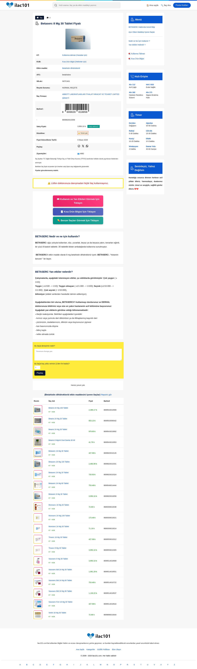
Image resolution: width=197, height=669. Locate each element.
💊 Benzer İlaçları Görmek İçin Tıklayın (78, 220)
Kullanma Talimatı (137, 54)
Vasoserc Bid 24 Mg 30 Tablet (60, 570)
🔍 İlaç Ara (166, 5)
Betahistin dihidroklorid (71, 68)
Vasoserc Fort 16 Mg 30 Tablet (60, 602)
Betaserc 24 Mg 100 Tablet (59, 462)
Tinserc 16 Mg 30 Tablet (58, 537)
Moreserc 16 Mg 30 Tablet (59, 505)
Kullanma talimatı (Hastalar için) (74, 55)
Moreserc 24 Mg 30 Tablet (59, 526)
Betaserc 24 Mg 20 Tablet (59, 473)
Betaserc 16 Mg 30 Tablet (59, 451)
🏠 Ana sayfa (152, 5)
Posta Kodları (182, 5)
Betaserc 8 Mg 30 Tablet (58, 494)
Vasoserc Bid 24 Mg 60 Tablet (60, 580)
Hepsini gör (106, 394)
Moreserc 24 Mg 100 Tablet (59, 516)
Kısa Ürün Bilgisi (136, 59)
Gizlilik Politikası (103, 649)
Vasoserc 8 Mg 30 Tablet (58, 559)
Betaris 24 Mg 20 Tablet (58, 419)
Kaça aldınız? (93, 126)
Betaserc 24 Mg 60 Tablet (59, 483)
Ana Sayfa (80, 649)
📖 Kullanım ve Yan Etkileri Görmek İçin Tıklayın (78, 201)
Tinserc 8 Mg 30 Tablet (57, 548)
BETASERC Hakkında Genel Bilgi (142, 27)
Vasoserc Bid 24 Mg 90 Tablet (60, 591)
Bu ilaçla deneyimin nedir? (44, 346)
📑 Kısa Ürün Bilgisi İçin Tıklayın (78, 211)
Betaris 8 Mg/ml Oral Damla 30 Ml (62, 440)
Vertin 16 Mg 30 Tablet (57, 613)
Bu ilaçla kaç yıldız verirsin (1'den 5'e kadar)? (52, 364)
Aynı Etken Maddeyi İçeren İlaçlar (142, 32)
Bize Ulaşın (116, 649)
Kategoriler (90, 649)
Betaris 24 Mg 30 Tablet (58, 429)
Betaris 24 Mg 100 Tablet (58, 408)
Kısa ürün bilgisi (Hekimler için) (74, 62)
